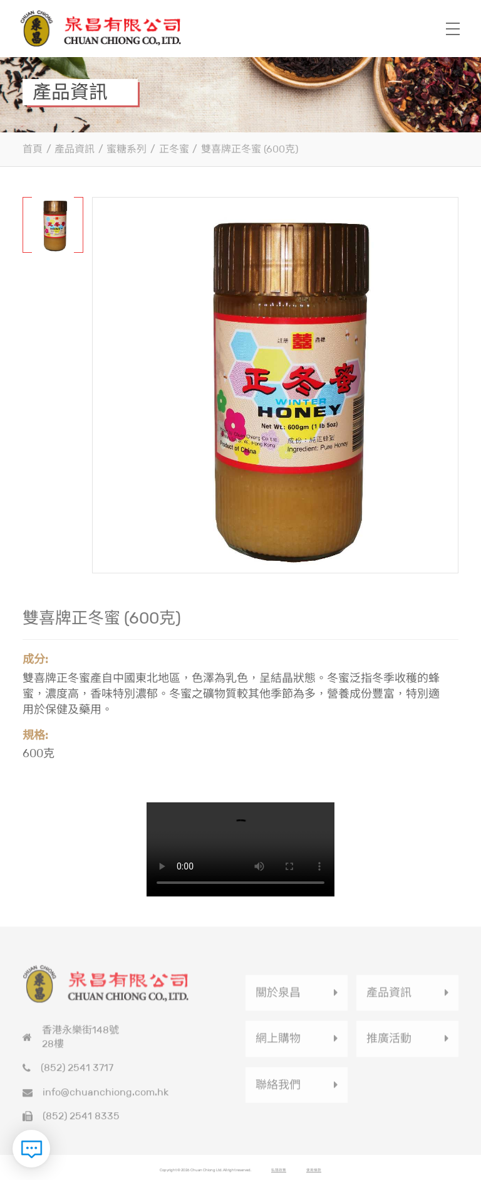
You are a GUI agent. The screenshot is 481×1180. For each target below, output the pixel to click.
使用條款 (313, 1174)
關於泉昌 (278, 996)
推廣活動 (388, 1042)
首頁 (33, 149)
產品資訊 (74, 149)
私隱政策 (278, 1174)
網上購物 (278, 1042)
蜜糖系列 (126, 149)
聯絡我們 (278, 1088)
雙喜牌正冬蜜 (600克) (249, 149)
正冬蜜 (174, 149)
